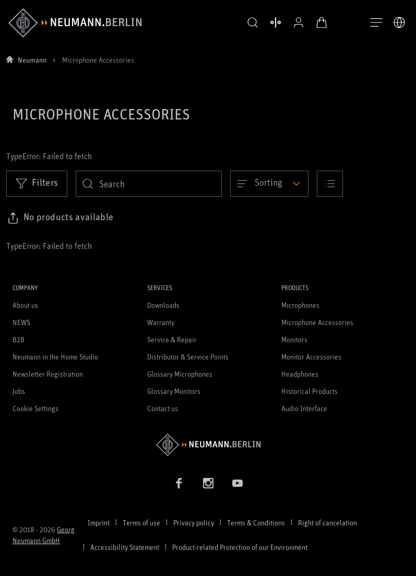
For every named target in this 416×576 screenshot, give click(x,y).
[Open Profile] (297, 22)
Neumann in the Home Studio (55, 356)
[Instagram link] (208, 483)
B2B (19, 339)
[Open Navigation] (376, 23)
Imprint (99, 522)
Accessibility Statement (124, 547)
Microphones (300, 305)
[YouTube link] (237, 483)
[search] (149, 184)
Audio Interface (304, 408)
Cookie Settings (35, 408)
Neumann (32, 59)
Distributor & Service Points (188, 356)
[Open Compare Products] (274, 22)
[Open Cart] (320, 22)
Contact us (162, 408)
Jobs (19, 391)
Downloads (163, 305)
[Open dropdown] (269, 184)
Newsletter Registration (48, 373)
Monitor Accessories (311, 356)
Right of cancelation (327, 522)
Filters (36, 183)
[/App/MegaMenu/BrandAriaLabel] (74, 23)
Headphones (299, 373)
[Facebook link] (179, 483)
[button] (251, 23)
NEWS (21, 322)
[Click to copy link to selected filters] (60, 218)
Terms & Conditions (256, 522)
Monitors (294, 339)
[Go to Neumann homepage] (208, 445)
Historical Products (309, 391)
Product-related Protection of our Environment (239, 547)
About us (25, 305)
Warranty (160, 322)
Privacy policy (193, 522)
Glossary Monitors (173, 391)
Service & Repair (172, 339)
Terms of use (141, 522)
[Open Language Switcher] (399, 22)
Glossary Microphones (179, 373)
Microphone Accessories (317, 322)
